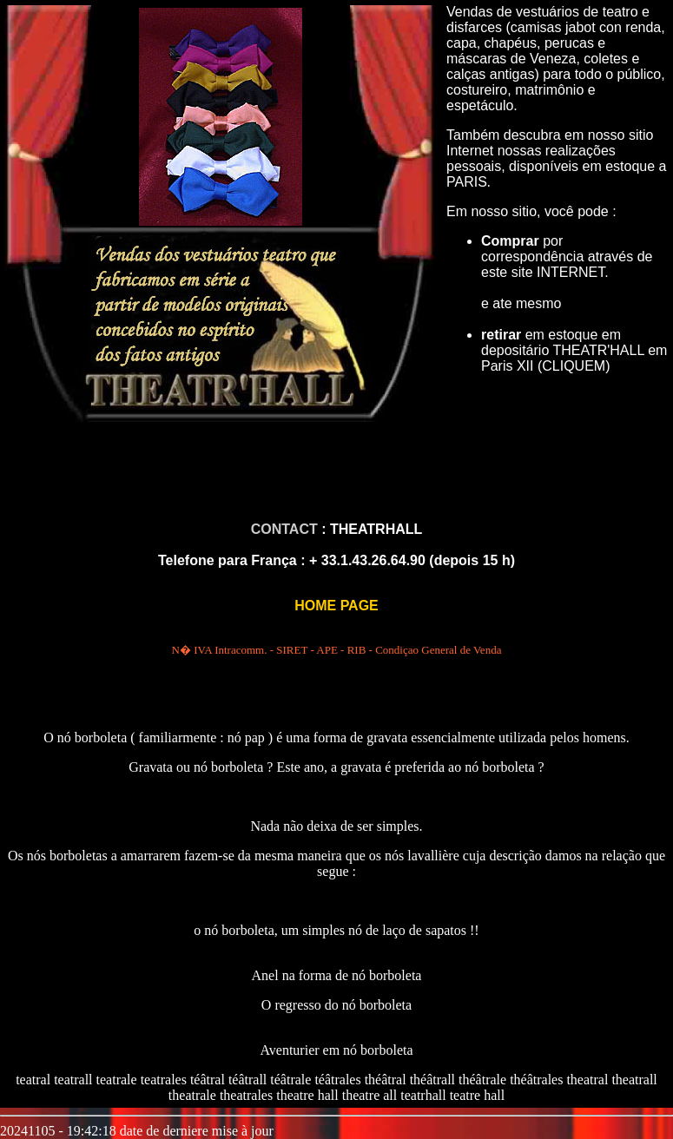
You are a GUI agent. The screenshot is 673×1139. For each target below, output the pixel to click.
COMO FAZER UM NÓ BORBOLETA (336, 796)
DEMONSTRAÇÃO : (337, 900)
